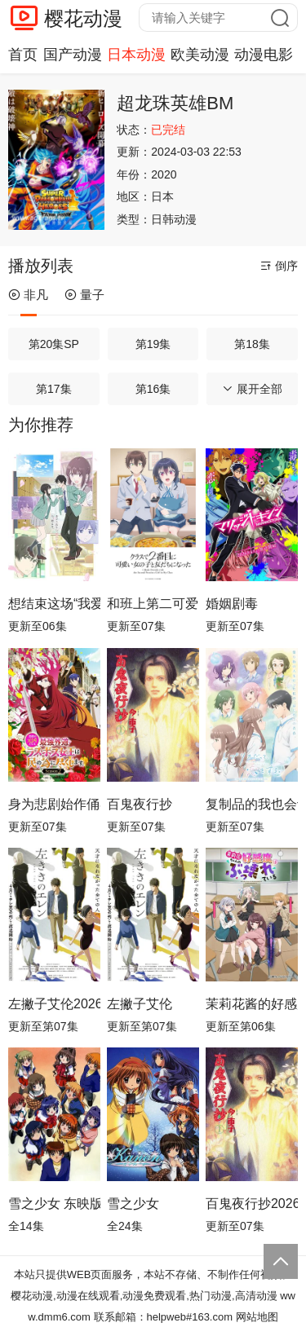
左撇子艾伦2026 (54, 1004)
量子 (84, 295)
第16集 (153, 388)
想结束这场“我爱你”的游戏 (54, 604)
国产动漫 (72, 54)
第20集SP (54, 344)
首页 (23, 54)
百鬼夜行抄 (139, 804)
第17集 (54, 388)
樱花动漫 (83, 18)
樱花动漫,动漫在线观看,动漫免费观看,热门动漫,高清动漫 (144, 1296)
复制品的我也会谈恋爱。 (252, 804)
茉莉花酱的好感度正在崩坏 (252, 1004)
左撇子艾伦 (139, 1004)
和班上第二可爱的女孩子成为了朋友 (153, 604)
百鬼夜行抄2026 (252, 1203)
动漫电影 (263, 54)
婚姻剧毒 (232, 604)
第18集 (252, 344)
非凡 (28, 295)
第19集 (153, 344)
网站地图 (257, 1317)
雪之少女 (133, 1203)
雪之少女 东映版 (54, 1203)
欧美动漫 (200, 54)
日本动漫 (136, 54)
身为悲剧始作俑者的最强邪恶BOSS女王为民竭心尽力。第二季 (54, 804)
